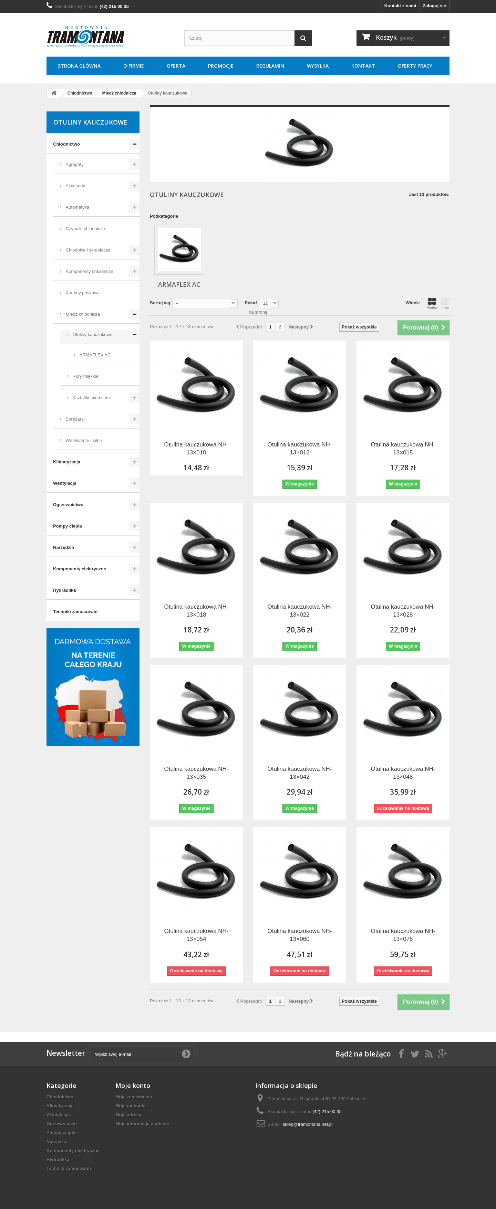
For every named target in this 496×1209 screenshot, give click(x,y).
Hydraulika (64, 590)
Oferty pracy (415, 65)
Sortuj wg (160, 302)
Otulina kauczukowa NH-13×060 (299, 935)
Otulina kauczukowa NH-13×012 (299, 448)
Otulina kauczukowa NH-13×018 (196, 610)
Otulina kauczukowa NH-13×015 (403, 448)
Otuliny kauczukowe (91, 334)
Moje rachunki (130, 1105)
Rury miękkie (85, 376)
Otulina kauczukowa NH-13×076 (403, 935)
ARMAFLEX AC (94, 354)
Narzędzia (63, 547)
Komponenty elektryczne (79, 568)
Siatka (431, 303)
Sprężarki (74, 419)
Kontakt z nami (400, 5)
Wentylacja (64, 483)
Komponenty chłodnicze (88, 271)
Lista (445, 303)
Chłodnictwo (66, 144)
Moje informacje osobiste (142, 1123)
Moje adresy (128, 1114)
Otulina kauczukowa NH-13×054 (196, 935)
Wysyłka (318, 65)
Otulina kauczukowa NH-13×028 (403, 610)
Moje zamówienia (133, 1096)
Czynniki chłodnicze (84, 228)
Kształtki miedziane (91, 397)
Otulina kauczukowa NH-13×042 (299, 773)
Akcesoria (74, 185)
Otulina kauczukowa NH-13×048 (403, 773)
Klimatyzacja (66, 461)
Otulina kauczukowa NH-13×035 (196, 773)
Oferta (176, 65)
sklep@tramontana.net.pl (308, 1124)
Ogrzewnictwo (68, 504)
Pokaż (251, 302)
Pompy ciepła (67, 526)
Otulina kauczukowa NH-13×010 (196, 448)
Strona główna (79, 65)
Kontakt (363, 65)
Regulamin (270, 65)
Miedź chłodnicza (82, 314)
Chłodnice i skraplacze (87, 250)
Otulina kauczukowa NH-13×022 (299, 610)
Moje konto (132, 1085)
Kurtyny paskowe (82, 292)
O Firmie (133, 65)
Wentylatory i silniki (84, 440)
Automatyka (76, 207)
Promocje (221, 65)
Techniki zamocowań (75, 611)
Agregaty (74, 164)
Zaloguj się (434, 5)
